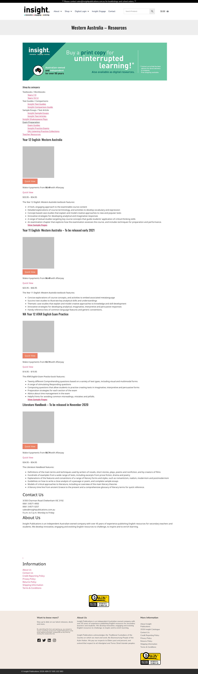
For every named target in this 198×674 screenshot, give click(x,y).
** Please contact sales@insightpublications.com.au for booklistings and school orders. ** (99, 1)
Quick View (28, 192)
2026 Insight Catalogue (150, 629)
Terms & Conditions (32, 588)
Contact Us (28, 572)
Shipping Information (33, 585)
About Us (27, 569)
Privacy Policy (29, 578)
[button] (58, 11)
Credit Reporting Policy (34, 575)
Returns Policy (29, 582)
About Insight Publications (145, 625)
